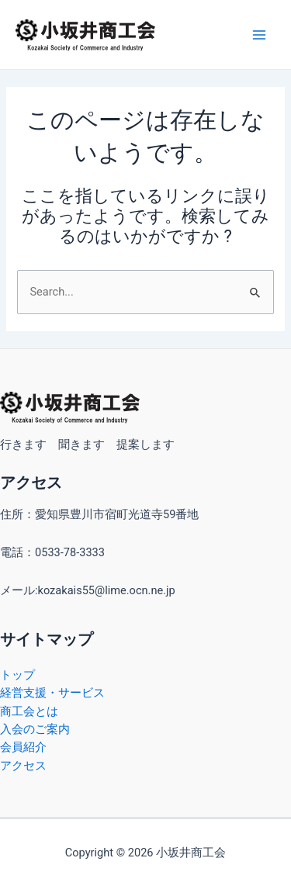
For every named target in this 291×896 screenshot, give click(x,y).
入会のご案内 (35, 729)
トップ (17, 675)
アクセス (23, 766)
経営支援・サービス (52, 693)
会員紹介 (23, 747)
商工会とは (29, 711)
